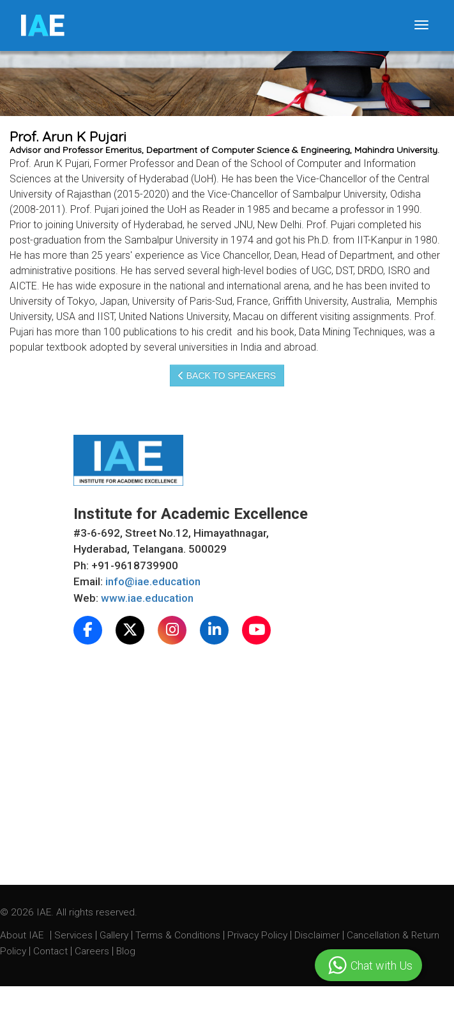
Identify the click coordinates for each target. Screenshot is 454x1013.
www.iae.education (147, 598)
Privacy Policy (257, 935)
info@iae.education (153, 581)
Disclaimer (317, 935)
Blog (125, 951)
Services (74, 935)
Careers (93, 951)
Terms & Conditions (179, 935)
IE (41, 25)
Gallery (115, 935)
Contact (51, 951)
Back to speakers (227, 375)
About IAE (23, 935)
